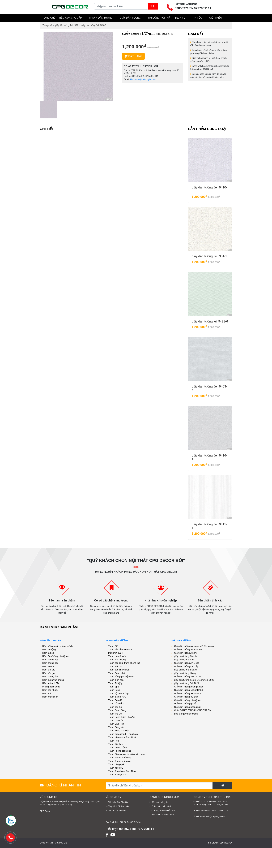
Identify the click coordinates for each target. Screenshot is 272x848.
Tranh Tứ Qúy (115, 683)
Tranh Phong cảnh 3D (119, 747)
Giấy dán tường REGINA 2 (187, 693)
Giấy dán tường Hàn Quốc (187, 700)
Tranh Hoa (113, 740)
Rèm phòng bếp (50, 659)
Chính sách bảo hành (161, 806)
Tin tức (197, 17)
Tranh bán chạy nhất (118, 669)
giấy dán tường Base (184, 659)
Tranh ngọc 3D (115, 768)
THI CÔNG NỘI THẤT (160, 17)
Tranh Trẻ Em (115, 713)
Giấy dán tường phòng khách (188, 686)
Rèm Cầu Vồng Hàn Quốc (55, 656)
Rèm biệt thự (48, 669)
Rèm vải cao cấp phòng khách (57, 646)
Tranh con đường (117, 659)
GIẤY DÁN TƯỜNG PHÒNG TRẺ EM (192, 710)
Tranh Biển (113, 646)
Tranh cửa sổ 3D (116, 703)
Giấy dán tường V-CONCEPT (189, 649)
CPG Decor (45, 811)
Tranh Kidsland (115, 744)
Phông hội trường (51, 686)
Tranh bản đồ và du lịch (120, 649)
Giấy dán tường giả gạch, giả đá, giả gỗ (194, 646)
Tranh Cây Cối (115, 720)
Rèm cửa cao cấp (70, 17)
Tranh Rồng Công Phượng (121, 717)
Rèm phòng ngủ (50, 663)
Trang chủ (47, 25)
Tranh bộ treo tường (118, 693)
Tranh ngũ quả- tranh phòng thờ (124, 663)
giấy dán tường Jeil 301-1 (209, 256)
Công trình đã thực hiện (118, 806)
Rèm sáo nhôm (50, 690)
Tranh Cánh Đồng (117, 710)
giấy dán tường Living (185, 673)
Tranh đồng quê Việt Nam (121, 676)
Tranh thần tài (115, 666)
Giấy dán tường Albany (185, 653)
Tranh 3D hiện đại (117, 774)
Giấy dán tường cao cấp (186, 666)
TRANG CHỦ (48, 17)
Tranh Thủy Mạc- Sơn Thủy (122, 771)
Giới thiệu (215, 17)
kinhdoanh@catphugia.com (143, 79)
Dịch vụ (180, 17)
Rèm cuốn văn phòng (53, 680)
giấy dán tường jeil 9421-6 (210, 321)
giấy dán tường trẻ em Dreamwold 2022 (194, 680)
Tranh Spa (113, 686)
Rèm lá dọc (48, 653)
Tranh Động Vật (116, 727)
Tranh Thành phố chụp (119, 757)
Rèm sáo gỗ (48, 673)
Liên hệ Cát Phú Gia (117, 810)
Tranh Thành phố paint (119, 761)
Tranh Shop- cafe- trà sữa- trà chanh (126, 754)
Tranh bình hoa (116, 680)
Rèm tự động (49, 649)
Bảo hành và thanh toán (162, 814)
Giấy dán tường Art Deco (186, 663)
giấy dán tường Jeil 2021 (66, 25)
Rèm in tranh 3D (50, 683)
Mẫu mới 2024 (115, 653)
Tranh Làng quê (116, 764)
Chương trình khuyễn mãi (163, 810)
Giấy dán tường (130, 17)
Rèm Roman (48, 666)
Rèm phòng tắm (50, 676)
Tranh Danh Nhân (117, 673)
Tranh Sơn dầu (115, 700)
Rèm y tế (46, 693)
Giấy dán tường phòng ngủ (187, 707)
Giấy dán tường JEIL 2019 (187, 676)
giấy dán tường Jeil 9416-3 (94, 25)
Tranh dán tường (101, 17)
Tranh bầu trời (115, 707)
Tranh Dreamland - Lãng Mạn (123, 734)
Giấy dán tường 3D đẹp (186, 696)
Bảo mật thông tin (159, 802)
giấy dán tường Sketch (185, 669)
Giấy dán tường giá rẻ (185, 703)
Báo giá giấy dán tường (186, 713)
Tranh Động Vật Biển (118, 730)
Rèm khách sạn (50, 696)
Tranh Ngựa (114, 690)
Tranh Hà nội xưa (117, 656)
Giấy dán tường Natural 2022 (188, 690)
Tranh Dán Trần (116, 723)
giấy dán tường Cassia (185, 656)
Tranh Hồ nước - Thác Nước (122, 737)
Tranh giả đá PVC (117, 696)
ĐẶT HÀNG (133, 56)
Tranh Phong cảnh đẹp (119, 751)
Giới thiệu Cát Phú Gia (118, 802)
